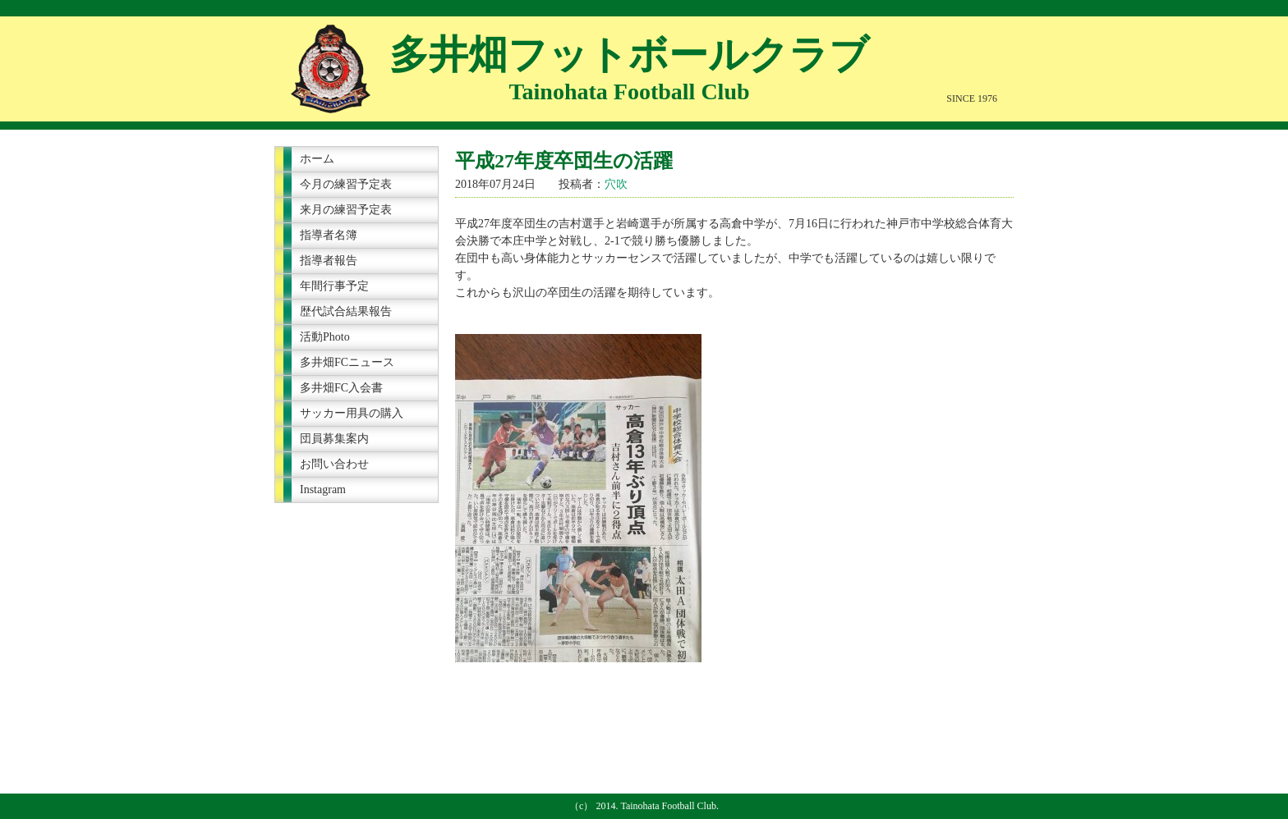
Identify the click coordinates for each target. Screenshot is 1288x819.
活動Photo (325, 337)
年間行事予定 (334, 286)
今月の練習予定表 (346, 184)
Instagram (323, 489)
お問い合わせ (334, 464)
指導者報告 (328, 260)
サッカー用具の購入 (351, 413)
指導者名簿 (328, 235)
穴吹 (616, 184)
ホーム (317, 159)
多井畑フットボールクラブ (629, 54)
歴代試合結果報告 (346, 311)
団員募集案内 (334, 438)
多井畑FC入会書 (341, 388)
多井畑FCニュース (347, 362)
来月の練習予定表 (346, 210)
